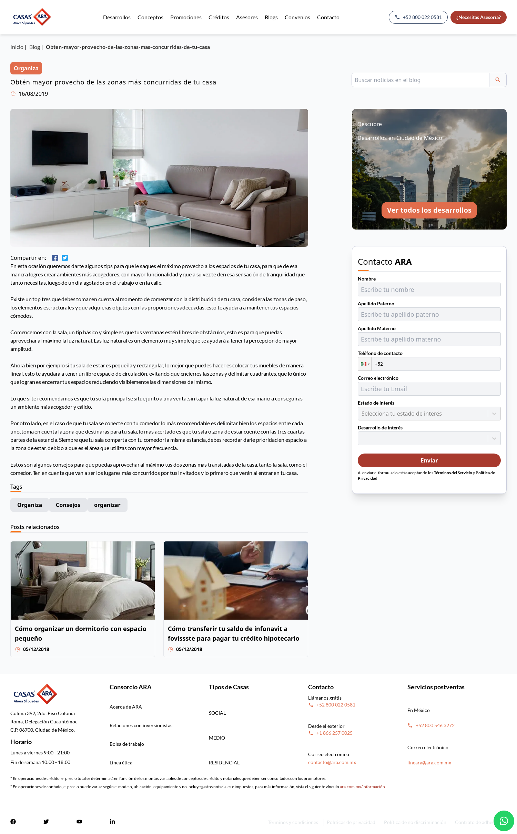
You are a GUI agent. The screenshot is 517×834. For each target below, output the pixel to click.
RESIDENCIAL (224, 762)
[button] (364, 363)
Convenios (297, 17)
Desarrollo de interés (380, 427)
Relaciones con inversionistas (141, 725)
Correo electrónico (378, 378)
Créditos (219, 17)
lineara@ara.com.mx (429, 762)
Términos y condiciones (293, 822)
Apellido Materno (377, 328)
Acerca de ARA (126, 707)
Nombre (367, 279)
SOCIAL (217, 713)
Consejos (68, 505)
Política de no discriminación (415, 822)
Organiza (29, 505)
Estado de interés (376, 403)
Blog (34, 46)
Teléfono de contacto (380, 353)
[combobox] (362, 413)
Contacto (328, 17)
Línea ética (121, 762)
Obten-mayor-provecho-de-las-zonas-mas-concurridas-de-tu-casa (128, 46)
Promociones (186, 17)
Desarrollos (117, 17)
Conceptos (150, 17)
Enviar (429, 460)
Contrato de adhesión (478, 822)
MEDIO (217, 738)
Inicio (16, 46)
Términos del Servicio (453, 472)
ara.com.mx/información (362, 786)
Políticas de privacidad (351, 822)
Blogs (271, 17)
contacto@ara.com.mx (332, 762)
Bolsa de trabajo (127, 744)
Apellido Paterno (376, 303)
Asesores (247, 17)
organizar (107, 505)
